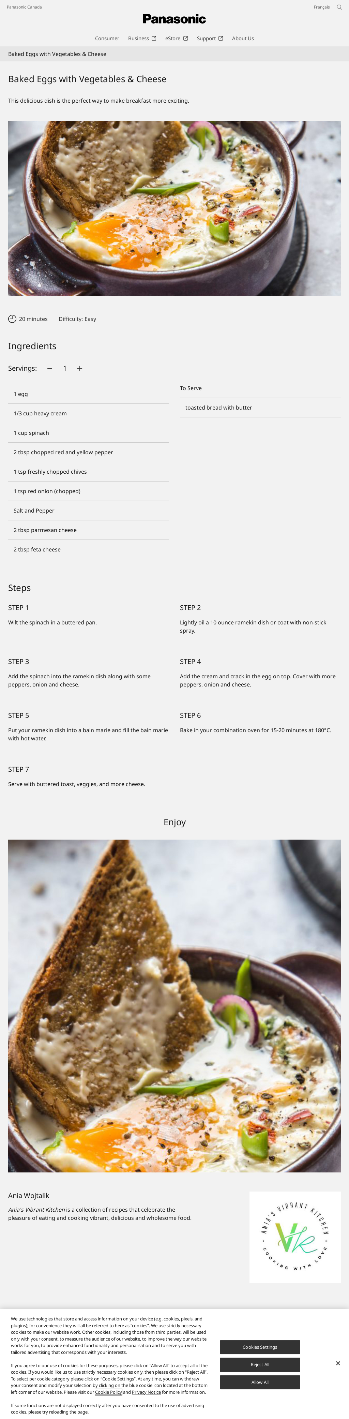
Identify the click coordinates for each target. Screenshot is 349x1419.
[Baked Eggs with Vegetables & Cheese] (174, 208)
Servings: (22, 368)
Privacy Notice (146, 1392)
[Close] (338, 1363)
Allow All (260, 1382)
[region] (174, 1364)
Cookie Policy (108, 1392)
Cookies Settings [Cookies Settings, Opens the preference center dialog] (260, 1347)
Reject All (260, 1364)
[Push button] (49, 368)
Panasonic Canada (24, 7)
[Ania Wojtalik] (275, 1195)
